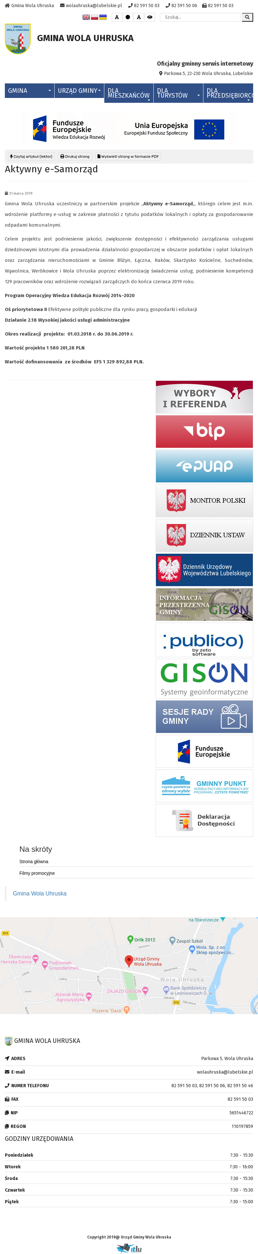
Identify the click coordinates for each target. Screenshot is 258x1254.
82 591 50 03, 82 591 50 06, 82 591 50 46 (212, 1085)
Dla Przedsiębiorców (230, 94)
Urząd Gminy (79, 90)
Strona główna (33, 861)
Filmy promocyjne (37, 873)
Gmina (29, 90)
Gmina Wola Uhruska (40, 893)
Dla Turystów (178, 93)
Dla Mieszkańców (129, 94)
